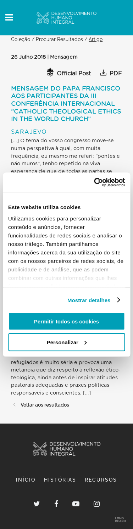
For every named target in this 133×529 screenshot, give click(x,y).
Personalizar (67, 342)
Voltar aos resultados (40, 405)
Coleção (20, 39)
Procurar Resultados (59, 39)
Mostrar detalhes (89, 300)
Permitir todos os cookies (66, 321)
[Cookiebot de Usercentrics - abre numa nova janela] (95, 182)
